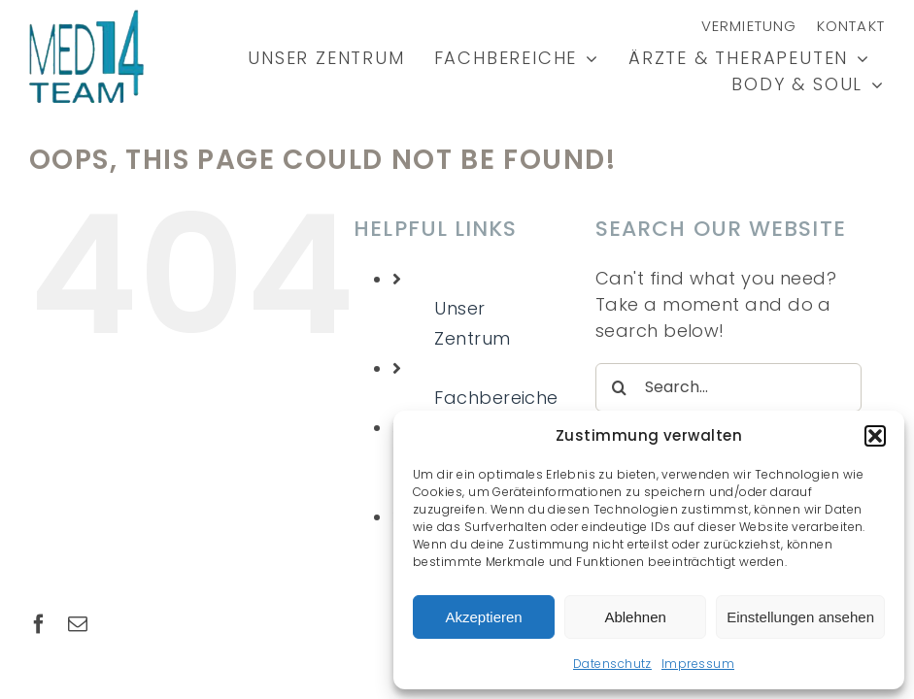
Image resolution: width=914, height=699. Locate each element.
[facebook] (39, 624)
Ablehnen (634, 617)
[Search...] (728, 387)
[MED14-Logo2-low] (86, 18)
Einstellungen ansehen (800, 617)
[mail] (77, 624)
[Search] (619, 387)
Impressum (697, 663)
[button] (875, 436)
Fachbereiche (496, 397)
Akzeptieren (483, 617)
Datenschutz (612, 663)
